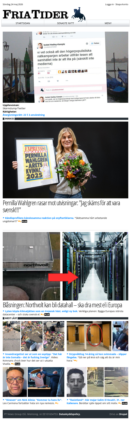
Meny (108, 23)
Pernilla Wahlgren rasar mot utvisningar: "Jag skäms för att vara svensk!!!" (61, 206)
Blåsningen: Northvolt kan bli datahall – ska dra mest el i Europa (62, 304)
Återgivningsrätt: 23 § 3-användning (24, 114)
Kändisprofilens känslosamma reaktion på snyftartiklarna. (39, 218)
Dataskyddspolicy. (70, 414)
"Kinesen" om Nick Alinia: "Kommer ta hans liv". (33, 400)
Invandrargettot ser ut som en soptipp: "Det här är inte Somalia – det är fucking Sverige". (32, 355)
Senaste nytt (65, 23)
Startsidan (23, 23)
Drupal (123, 414)
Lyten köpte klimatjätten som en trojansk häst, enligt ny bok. (41, 311)
